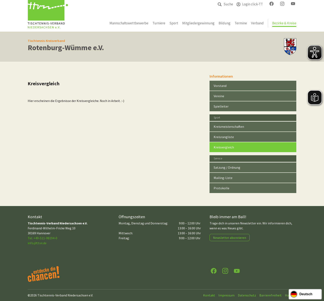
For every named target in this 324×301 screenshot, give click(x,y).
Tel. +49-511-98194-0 (42, 238)
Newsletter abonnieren (229, 238)
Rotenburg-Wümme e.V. (66, 47)
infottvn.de (37, 243)
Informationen (221, 76)
